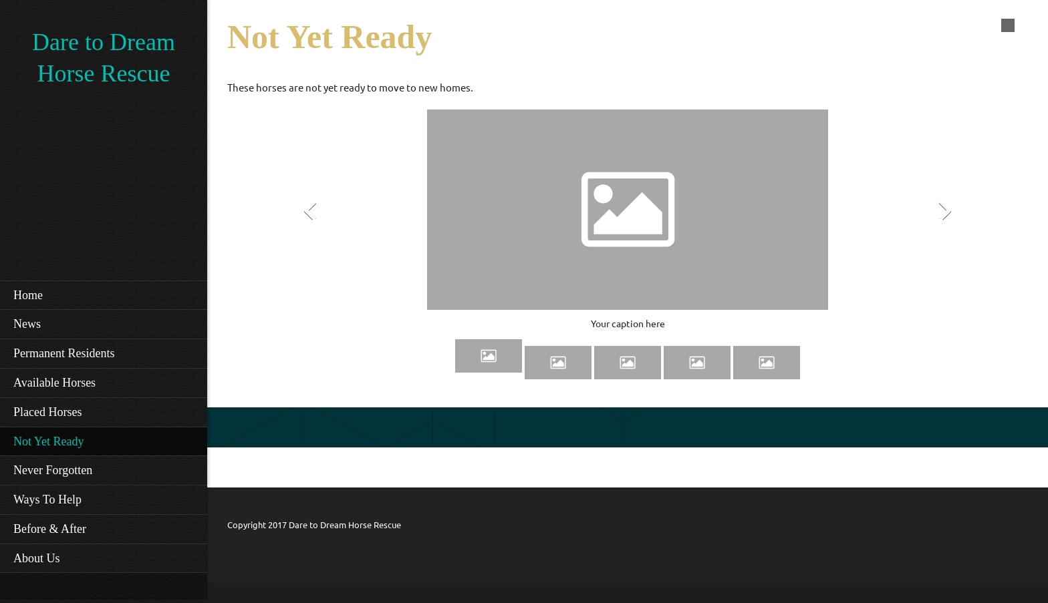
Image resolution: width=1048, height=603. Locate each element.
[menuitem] (103, 295)
